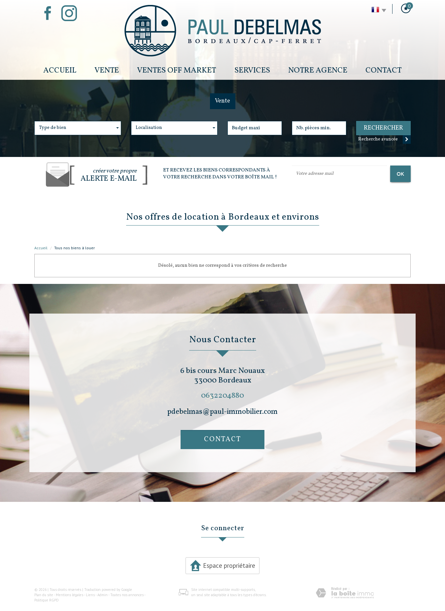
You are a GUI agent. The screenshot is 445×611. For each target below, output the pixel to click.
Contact (383, 70)
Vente (106, 70)
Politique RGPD (46, 600)
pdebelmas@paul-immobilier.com (222, 412)
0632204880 (222, 395)
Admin (102, 595)
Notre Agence (317, 70)
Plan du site (43, 595)
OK (400, 173)
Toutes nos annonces (127, 595)
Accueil (59, 70)
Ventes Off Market (176, 70)
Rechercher (383, 128)
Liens (90, 595)
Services (252, 70)
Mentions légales (69, 595)
